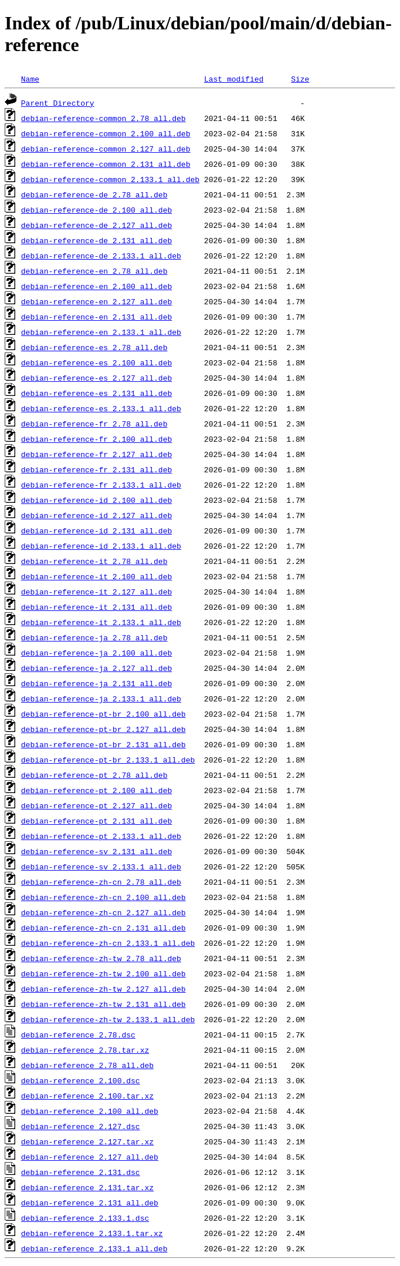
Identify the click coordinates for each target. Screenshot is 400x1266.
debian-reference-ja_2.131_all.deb (96, 683)
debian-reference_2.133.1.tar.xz (92, 1233)
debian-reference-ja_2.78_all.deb (94, 637)
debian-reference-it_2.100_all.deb (96, 576)
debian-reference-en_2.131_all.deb (96, 316)
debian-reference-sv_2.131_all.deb (96, 851)
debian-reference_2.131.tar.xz (87, 1187)
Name (30, 78)
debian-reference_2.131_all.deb (89, 1202)
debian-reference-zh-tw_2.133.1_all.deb (108, 1019)
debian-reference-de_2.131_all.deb (96, 240)
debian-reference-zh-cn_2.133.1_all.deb (108, 943)
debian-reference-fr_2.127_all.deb (96, 454)
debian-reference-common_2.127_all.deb (106, 148)
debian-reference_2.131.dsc (80, 1172)
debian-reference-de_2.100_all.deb (96, 209)
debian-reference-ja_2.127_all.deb (96, 668)
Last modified (233, 78)
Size (300, 78)
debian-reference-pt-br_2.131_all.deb (103, 744)
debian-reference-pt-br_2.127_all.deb (103, 729)
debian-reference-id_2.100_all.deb (96, 500)
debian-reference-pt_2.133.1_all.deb (101, 836)
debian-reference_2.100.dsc (80, 1080)
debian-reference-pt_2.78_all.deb (94, 775)
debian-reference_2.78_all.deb (87, 1065)
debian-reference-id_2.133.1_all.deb (101, 545)
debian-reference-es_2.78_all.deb (94, 347)
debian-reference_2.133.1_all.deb (94, 1248)
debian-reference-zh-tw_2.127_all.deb (103, 988)
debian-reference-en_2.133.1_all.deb (101, 332)
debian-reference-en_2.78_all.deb (94, 271)
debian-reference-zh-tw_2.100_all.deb (103, 973)
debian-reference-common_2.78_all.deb (103, 118)
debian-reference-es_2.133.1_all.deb (101, 408)
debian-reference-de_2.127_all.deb (96, 225)
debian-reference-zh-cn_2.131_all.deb (103, 927)
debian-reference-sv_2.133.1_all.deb (101, 866)
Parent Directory (57, 103)
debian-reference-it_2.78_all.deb (94, 561)
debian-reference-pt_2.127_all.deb (96, 805)
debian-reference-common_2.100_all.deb (106, 133)
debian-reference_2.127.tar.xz (87, 1141)
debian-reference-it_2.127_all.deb (96, 591)
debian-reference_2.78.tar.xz (85, 1050)
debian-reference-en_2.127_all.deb (96, 301)
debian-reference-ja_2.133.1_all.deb (101, 698)
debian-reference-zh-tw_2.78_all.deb (101, 958)
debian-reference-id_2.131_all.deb (96, 530)
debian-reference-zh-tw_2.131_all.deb (103, 1004)
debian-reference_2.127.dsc (80, 1126)
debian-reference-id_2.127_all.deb (96, 515)
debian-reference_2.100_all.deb (89, 1111)
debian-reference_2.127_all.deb (89, 1156)
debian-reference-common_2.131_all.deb (106, 164)
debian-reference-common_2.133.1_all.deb (110, 179)
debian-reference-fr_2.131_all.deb (96, 469)
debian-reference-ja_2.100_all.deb (96, 652)
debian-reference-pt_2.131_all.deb (96, 820)
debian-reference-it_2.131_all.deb (96, 607)
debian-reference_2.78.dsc (78, 1034)
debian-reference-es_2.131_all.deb (96, 393)
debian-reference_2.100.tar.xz (87, 1095)
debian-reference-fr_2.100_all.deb (96, 439)
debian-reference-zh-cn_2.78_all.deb (101, 882)
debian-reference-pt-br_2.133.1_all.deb (108, 759)
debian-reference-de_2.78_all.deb (94, 194)
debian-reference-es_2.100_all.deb (96, 362)
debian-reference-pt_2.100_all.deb (96, 790)
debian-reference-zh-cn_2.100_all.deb (103, 897)
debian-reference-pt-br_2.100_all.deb (103, 713)
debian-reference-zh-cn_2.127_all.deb (103, 912)
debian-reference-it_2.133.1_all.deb (101, 622)
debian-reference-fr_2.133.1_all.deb (101, 484)
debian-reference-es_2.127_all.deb (96, 377)
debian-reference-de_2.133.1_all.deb (101, 255)
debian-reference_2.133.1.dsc (85, 1218)
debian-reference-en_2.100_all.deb (96, 286)
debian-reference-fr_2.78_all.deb (94, 423)
